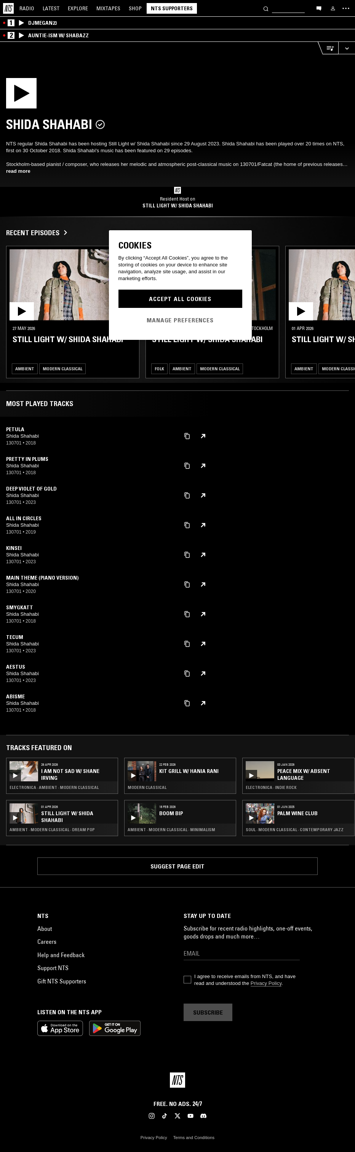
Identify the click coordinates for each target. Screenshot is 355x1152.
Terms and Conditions (193, 1137)
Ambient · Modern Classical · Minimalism (171, 829)
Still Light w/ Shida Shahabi (177, 205)
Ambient (24, 368)
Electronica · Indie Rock (271, 787)
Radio (26, 8)
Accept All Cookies (180, 299)
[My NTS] (333, 8)
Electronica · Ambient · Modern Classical (54, 787)
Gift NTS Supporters (61, 981)
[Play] (55, 95)
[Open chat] (319, 8)
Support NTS (53, 968)
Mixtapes (108, 8)
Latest (51, 8)
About (44, 928)
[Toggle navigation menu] (346, 8)
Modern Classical (62, 368)
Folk (159, 368)
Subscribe (208, 1012)
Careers (46, 941)
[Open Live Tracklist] (328, 48)
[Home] (8, 8)
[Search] (266, 8)
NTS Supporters (172, 8)
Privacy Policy (266, 983)
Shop (135, 8)
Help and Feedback (61, 955)
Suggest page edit (177, 866)
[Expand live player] (346, 48)
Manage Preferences (180, 320)
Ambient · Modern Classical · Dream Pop (52, 829)
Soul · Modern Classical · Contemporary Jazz (295, 829)
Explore (78, 8)
